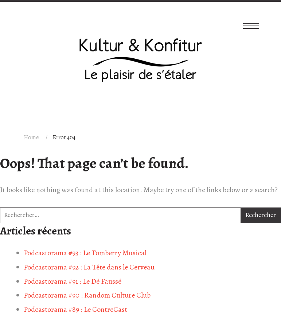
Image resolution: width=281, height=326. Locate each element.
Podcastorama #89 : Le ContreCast (75, 309)
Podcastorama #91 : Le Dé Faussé (72, 281)
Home (31, 137)
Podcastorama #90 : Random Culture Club (87, 295)
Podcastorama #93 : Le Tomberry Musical (85, 253)
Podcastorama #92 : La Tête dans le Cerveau (89, 267)
